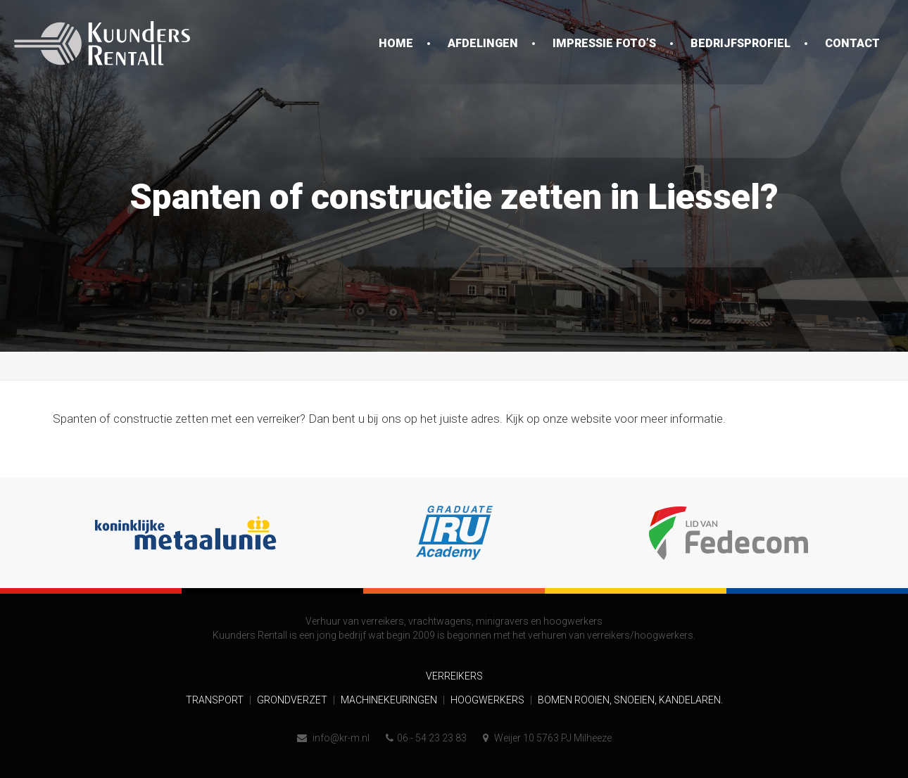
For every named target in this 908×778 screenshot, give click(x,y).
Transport (216, 700)
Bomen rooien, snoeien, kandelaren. (630, 700)
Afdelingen (483, 43)
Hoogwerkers (488, 700)
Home (396, 43)
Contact (852, 43)
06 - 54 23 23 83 (426, 738)
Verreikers (454, 676)
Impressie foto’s (604, 43)
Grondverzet (293, 700)
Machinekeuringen (390, 700)
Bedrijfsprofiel (740, 43)
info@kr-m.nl (333, 738)
